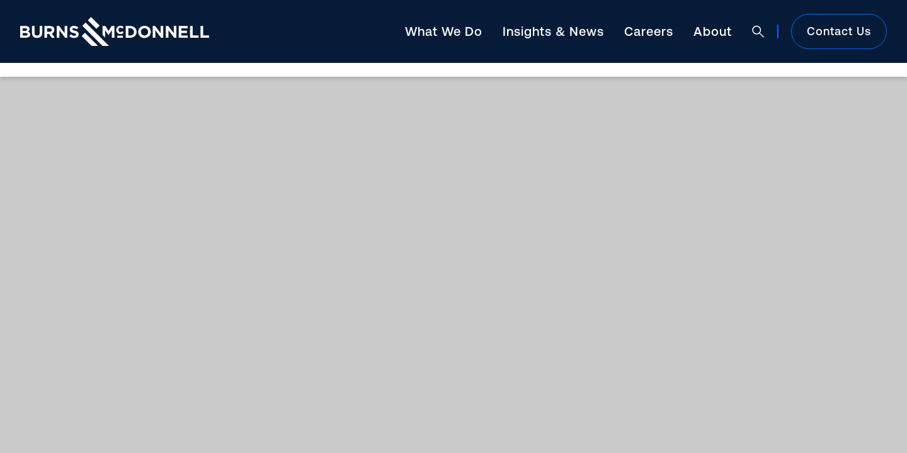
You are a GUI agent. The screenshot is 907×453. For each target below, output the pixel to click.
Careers (648, 31)
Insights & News (553, 31)
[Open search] (758, 31)
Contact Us (839, 31)
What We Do (443, 31)
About (712, 31)
